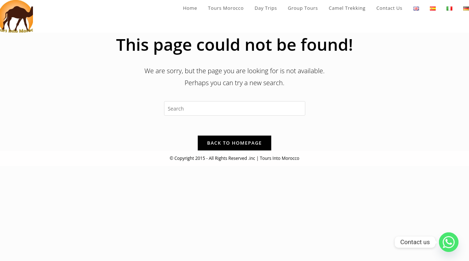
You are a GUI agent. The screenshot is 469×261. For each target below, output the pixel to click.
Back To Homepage (234, 145)
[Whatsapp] (448, 242)
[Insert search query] (234, 108)
